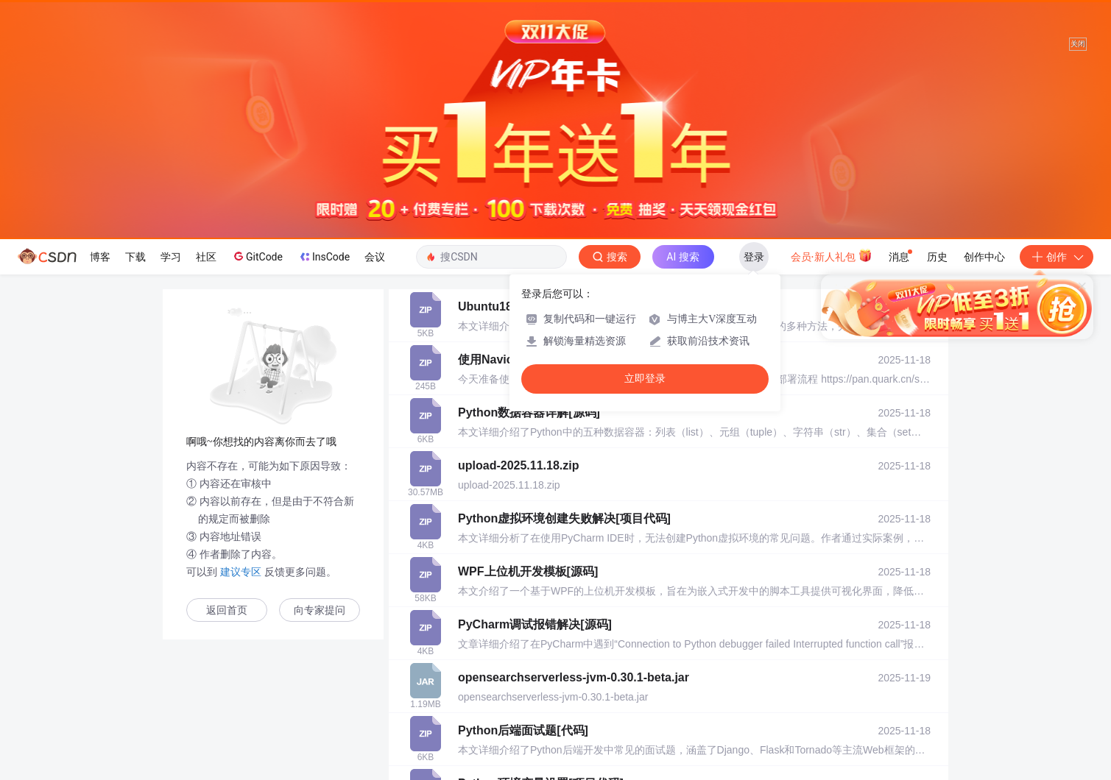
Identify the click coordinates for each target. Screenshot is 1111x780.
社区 (206, 257)
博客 (100, 257)
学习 (171, 257)
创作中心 (984, 257)
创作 (1056, 257)
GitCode (257, 256)
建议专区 (240, 572)
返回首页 (226, 610)
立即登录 (645, 378)
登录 (754, 257)
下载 (135, 257)
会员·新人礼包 (831, 255)
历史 (937, 257)
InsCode (323, 256)
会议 (374, 257)
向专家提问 (319, 610)
